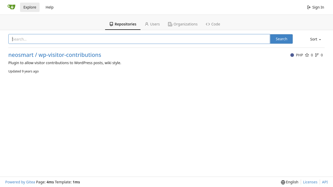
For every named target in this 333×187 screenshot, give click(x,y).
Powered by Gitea (20, 181)
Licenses (310, 181)
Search (281, 38)
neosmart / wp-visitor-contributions (54, 54)
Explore (29, 7)
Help (50, 7)
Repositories (122, 24)
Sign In (315, 7)
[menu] (315, 39)
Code (213, 24)
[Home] (11, 7)
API (325, 181)
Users (152, 24)
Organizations (182, 24)
